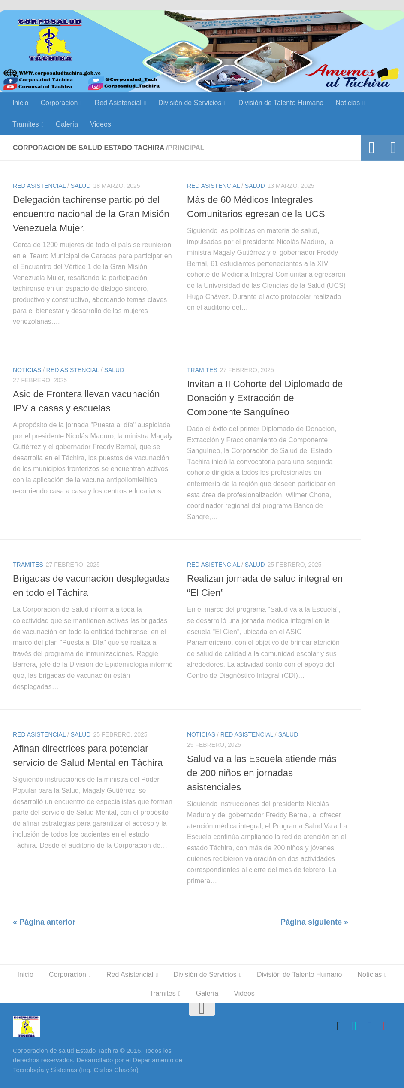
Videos (100, 124)
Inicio (20, 102)
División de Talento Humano (281, 102)
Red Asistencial (118, 102)
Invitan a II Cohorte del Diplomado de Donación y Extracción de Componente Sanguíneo (265, 397)
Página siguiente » (314, 922)
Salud (81, 185)
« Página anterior (44, 922)
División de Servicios (190, 102)
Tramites (25, 124)
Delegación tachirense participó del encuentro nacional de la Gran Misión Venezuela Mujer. (91, 213)
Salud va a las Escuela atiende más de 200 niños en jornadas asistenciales (262, 773)
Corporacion (59, 102)
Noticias (348, 102)
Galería (67, 124)
